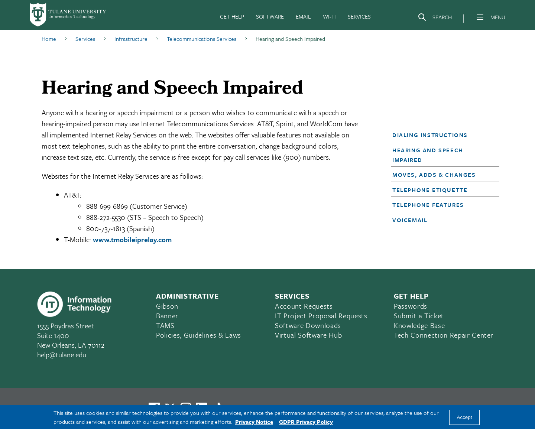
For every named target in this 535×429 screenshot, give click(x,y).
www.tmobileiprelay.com (132, 239)
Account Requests (304, 306)
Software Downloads (308, 325)
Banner (167, 316)
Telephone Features (428, 205)
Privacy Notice (254, 421)
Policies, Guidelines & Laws (198, 335)
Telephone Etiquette (429, 190)
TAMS (165, 325)
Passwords (410, 306)
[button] (440, 135)
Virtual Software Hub (308, 335)
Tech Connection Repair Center (443, 335)
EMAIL (303, 16)
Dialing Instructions (430, 135)
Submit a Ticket (419, 316)
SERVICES (359, 16)
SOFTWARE (270, 16)
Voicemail (409, 220)
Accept (464, 417)
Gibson (167, 306)
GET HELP (232, 16)
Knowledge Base (419, 325)
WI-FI (329, 16)
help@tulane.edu (61, 355)
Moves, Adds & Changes (434, 174)
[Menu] (480, 17)
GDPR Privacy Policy (306, 421)
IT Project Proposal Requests (321, 316)
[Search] (435, 19)
